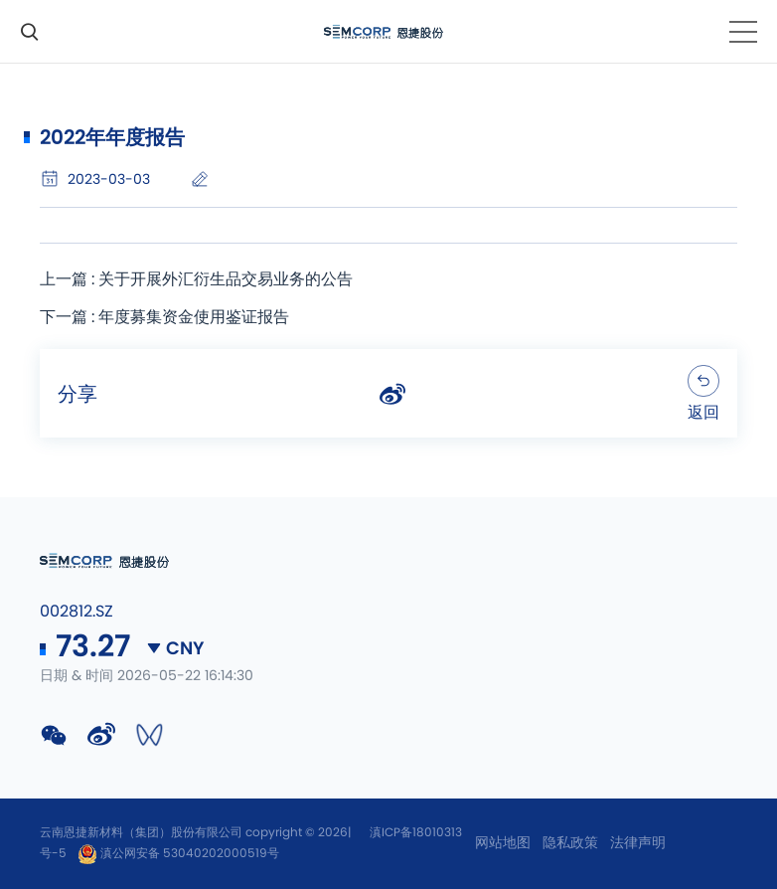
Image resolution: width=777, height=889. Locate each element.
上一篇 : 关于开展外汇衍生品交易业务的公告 (196, 279)
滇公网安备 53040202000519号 (178, 853)
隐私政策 (570, 843)
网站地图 (503, 843)
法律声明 (638, 843)
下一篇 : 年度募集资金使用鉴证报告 (164, 317)
